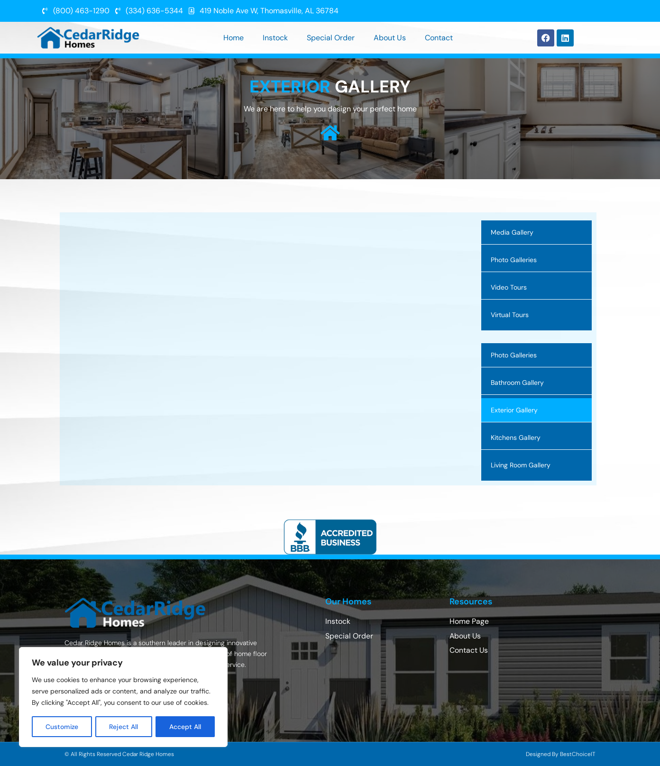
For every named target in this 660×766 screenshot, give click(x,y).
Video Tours (509, 287)
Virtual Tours (510, 314)
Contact (439, 38)
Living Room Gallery (520, 465)
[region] (123, 697)
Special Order (331, 38)
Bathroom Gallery (517, 382)
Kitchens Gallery (516, 437)
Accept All (186, 726)
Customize (62, 726)
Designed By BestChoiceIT (561, 754)
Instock (275, 38)
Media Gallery (512, 232)
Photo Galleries (514, 259)
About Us (390, 38)
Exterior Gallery (514, 410)
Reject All (124, 726)
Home (233, 38)
